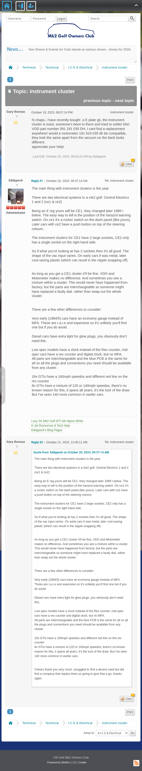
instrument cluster (114, 67)
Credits (82, 762)
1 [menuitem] (10, 79)
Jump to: (89, 733)
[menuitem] (130, 80)
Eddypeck (16, 180)
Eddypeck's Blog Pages (46, 430)
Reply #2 (37, 442)
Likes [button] (129, 163)
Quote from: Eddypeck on (71, 452)
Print (130, 80)
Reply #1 (37, 181)
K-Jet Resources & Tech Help (50, 425)
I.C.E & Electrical (80, 67)
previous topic (97, 100)
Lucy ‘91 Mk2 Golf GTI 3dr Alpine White (57, 421)
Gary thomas (15, 111)
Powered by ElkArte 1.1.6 (61, 762)
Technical (29, 67)
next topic (124, 100)
